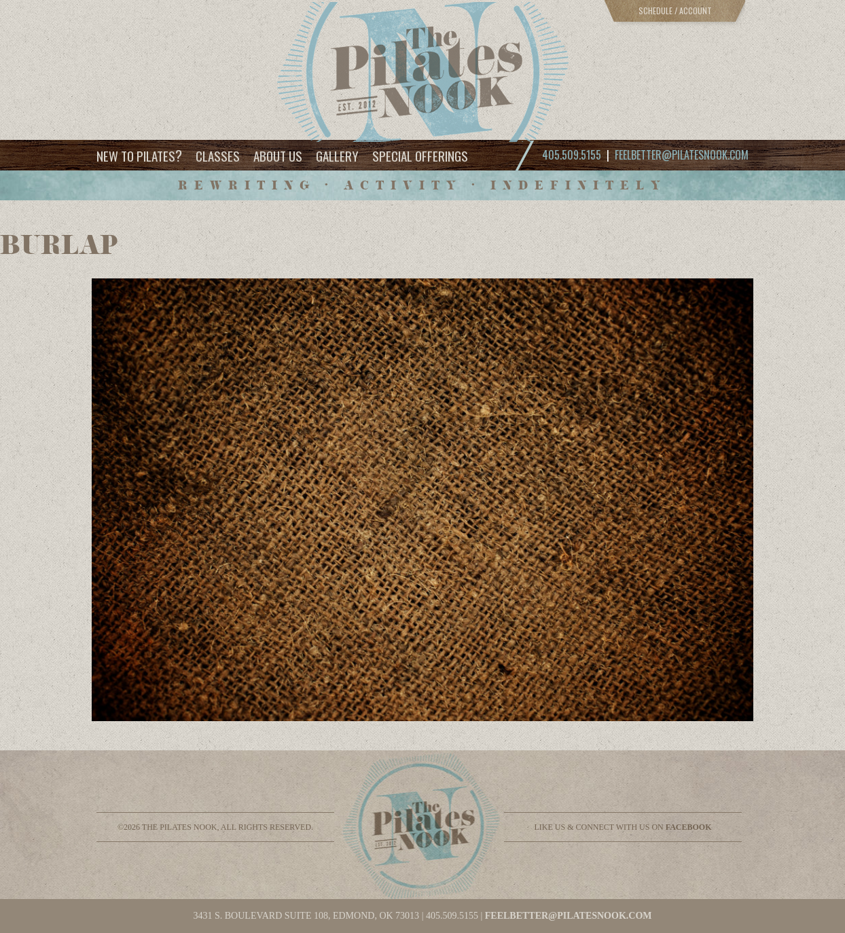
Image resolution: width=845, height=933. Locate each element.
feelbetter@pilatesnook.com (682, 155)
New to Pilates (139, 155)
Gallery (337, 155)
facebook (689, 827)
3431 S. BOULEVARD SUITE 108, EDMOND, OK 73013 (306, 916)
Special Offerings (420, 155)
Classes (218, 155)
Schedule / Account (675, 10)
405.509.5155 (452, 916)
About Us (277, 155)
